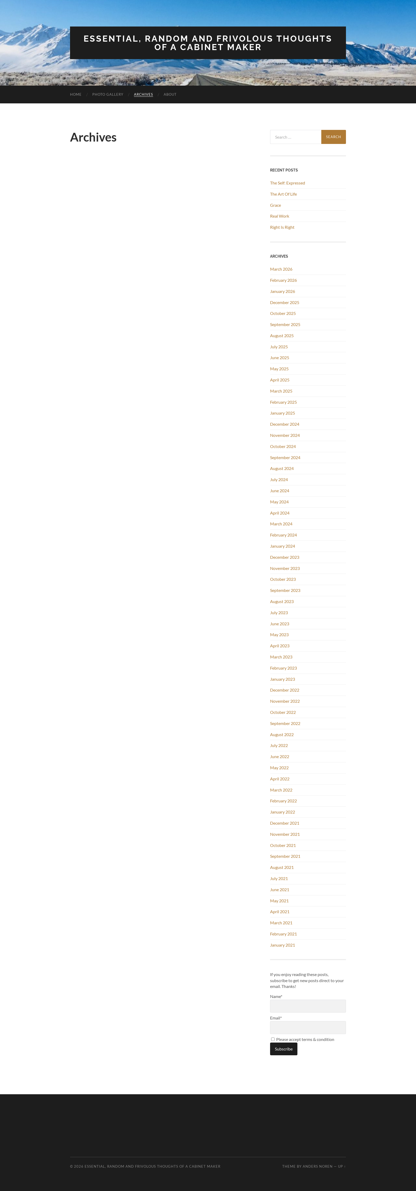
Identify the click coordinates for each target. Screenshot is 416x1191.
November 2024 (285, 435)
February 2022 (283, 800)
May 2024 (279, 501)
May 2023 (279, 634)
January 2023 (282, 679)
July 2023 (279, 612)
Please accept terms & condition (302, 1039)
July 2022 (279, 745)
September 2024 (285, 457)
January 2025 (282, 412)
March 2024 (281, 523)
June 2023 (279, 623)
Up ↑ (342, 1166)
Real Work (279, 215)
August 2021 (282, 867)
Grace (275, 205)
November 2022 (285, 701)
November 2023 (285, 568)
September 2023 (285, 590)
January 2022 (282, 811)
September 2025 (285, 324)
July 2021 (279, 878)
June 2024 (279, 490)
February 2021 (283, 933)
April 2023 (279, 645)
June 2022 (279, 756)
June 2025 (279, 357)
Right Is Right (282, 227)
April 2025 (279, 379)
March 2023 (281, 656)
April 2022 (279, 778)
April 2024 (279, 512)
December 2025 (284, 302)
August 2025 (282, 335)
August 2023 (282, 601)
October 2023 (283, 579)
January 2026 (282, 291)
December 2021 (284, 822)
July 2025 (279, 346)
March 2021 (281, 922)
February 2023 (283, 667)
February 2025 (283, 402)
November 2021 (285, 834)
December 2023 (284, 557)
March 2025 (281, 390)
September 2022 (285, 723)
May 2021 (279, 900)
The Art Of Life (283, 193)
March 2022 (281, 789)
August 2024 (282, 468)
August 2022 (282, 734)
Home (76, 94)
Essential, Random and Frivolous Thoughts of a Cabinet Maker (208, 43)
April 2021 (279, 911)
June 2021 (279, 889)
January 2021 (282, 944)
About (170, 94)
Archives (143, 94)
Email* (308, 1024)
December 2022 (284, 689)
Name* (308, 1003)
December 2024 (284, 424)
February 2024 (283, 534)
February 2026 (283, 280)
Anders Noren (318, 1166)
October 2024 (283, 446)
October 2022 (283, 712)
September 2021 (285, 856)
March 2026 (281, 268)
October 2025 (283, 313)
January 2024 (282, 545)
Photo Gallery (107, 94)
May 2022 (279, 767)
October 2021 (283, 845)
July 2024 (279, 479)
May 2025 (279, 368)
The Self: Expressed (287, 182)
